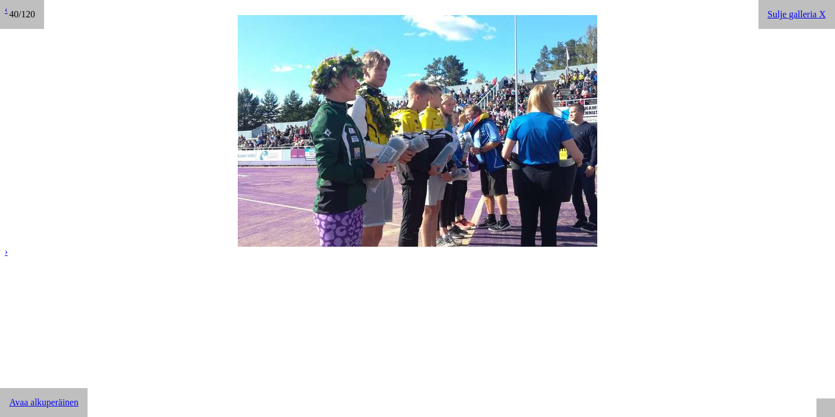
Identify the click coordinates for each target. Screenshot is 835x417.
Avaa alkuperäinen (43, 402)
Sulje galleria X (797, 14)
